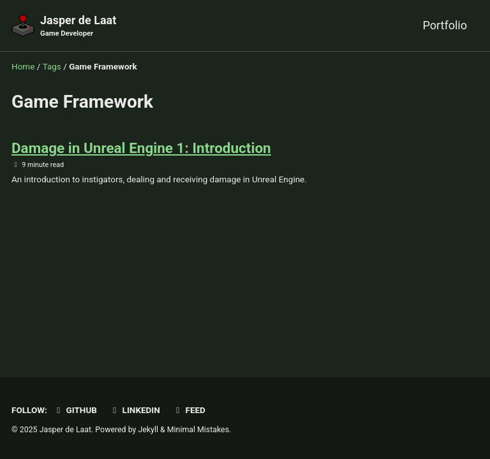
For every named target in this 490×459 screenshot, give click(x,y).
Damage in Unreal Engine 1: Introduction (141, 148)
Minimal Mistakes (198, 429)
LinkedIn (134, 410)
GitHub (75, 410)
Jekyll (148, 429)
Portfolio (445, 25)
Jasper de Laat (78, 26)
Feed (188, 410)
